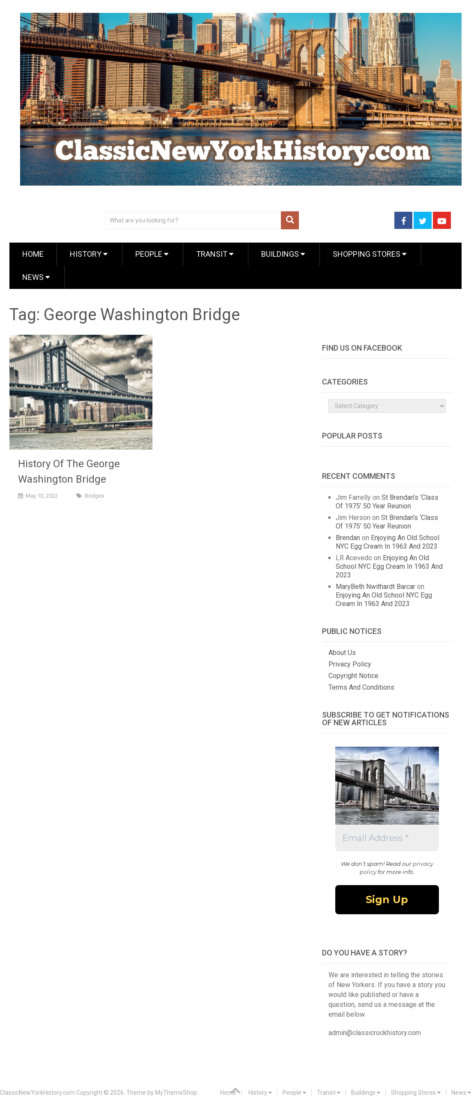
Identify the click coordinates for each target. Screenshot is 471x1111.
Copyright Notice (353, 676)
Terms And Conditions (361, 687)
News (36, 277)
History (88, 253)
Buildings (283, 253)
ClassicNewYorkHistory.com (37, 1092)
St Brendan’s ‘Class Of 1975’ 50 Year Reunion (387, 501)
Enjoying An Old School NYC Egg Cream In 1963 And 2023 (387, 542)
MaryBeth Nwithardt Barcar (375, 587)
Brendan (348, 538)
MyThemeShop (176, 1092)
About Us (342, 653)
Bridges (94, 495)
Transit (214, 253)
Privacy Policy (349, 664)
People (151, 253)
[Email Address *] (387, 838)
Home (33, 253)
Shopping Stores (369, 253)
